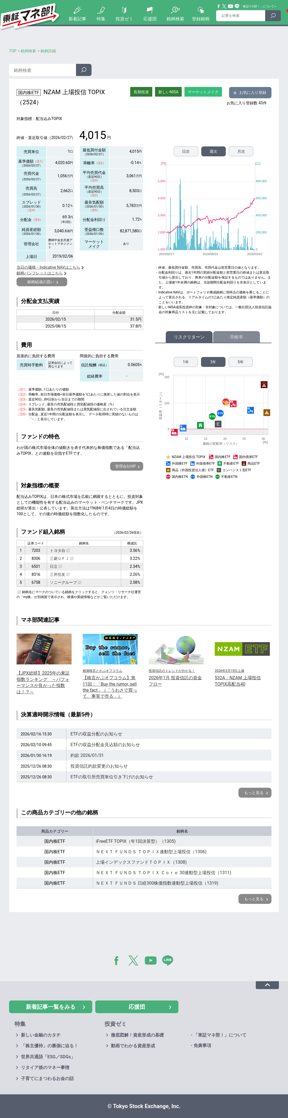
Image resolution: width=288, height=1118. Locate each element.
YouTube (230, 6)
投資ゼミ (124, 18)
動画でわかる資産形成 (133, 1045)
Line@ (237, 6)
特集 (101, 18)
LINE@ (170, 962)
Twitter (224, 6)
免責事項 (202, 1045)
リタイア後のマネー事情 (45, 1067)
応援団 (150, 18)
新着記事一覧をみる (50, 1007)
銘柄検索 (175, 18)
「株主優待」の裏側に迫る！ (49, 1045)
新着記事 (77, 18)
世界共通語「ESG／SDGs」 (48, 1056)
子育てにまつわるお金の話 (47, 1078)
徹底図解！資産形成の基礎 (137, 1035)
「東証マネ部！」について (257, 6)
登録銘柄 (201, 18)
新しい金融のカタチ (41, 1035)
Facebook (219, 6)
